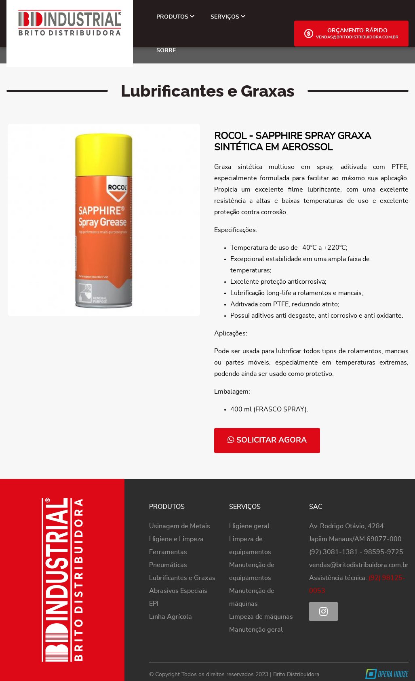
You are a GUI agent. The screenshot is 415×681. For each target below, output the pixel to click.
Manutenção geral (256, 629)
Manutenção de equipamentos (251, 571)
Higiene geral (249, 526)
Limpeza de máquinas (261, 617)
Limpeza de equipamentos (250, 545)
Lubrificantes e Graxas (182, 578)
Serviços (228, 17)
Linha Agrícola (170, 617)
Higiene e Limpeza (176, 539)
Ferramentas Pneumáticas (168, 558)
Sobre (166, 50)
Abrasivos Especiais (178, 591)
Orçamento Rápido (351, 33)
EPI (153, 604)
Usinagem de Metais (179, 526)
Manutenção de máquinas (251, 597)
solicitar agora (267, 440)
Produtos (175, 17)
